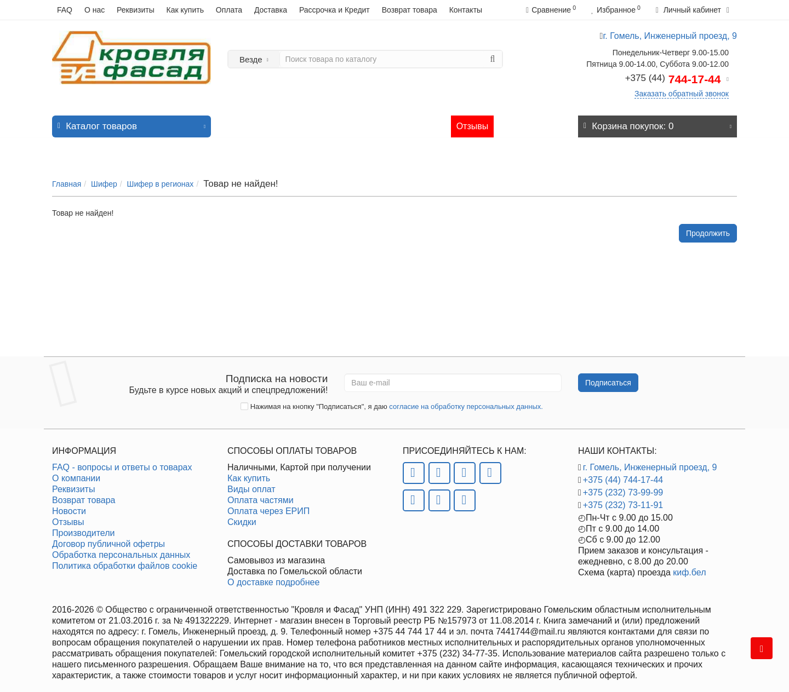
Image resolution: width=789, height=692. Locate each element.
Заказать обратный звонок (681, 93)
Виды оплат (251, 483)
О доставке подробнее (273, 576)
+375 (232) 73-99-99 (623, 487)
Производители (83, 527)
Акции (348, 120)
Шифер (104, 173)
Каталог (131, 118)
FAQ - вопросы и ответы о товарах (122, 461)
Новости (389, 120)
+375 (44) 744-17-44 (623, 474)
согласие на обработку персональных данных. (466, 401)
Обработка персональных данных (121, 549)
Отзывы (472, 120)
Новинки (250, 120)
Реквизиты (136, 9)
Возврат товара (409, 9)
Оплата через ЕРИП (268, 505)
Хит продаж (301, 120)
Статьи (431, 120)
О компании (76, 472)
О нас (94, 9)
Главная (66, 173)
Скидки (241, 516)
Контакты (465, 9)
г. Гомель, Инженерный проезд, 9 (650, 461)
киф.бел (689, 567)
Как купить (185, 9)
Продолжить (708, 222)
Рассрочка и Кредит (334, 9)
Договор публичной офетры (108, 538)
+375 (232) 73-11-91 (623, 499)
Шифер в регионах (160, 173)
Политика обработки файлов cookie (124, 560)
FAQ (64, 9)
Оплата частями (260, 494)
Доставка (270, 9)
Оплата (229, 9)
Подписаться (608, 377)
